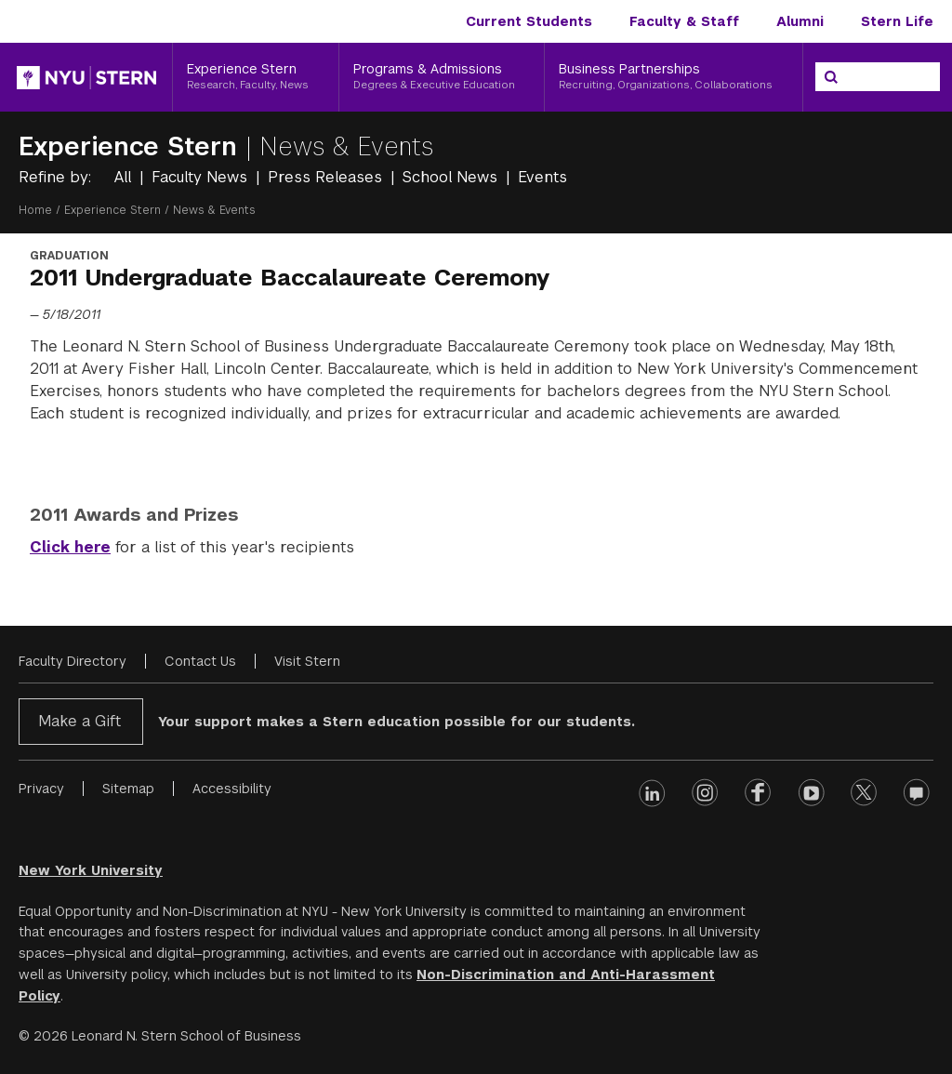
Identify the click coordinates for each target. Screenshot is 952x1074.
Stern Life (897, 21)
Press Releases (327, 177)
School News (452, 177)
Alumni (800, 21)
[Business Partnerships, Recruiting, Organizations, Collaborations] (673, 77)
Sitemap (128, 788)
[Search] (831, 77)
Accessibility (231, 788)
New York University (91, 870)
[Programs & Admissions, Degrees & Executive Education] (442, 77)
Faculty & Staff (684, 21)
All (125, 177)
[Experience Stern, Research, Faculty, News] (255, 77)
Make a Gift (79, 721)
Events (542, 177)
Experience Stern (132, 146)
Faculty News (202, 177)
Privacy (41, 788)
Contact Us (200, 661)
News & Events (346, 146)
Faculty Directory (72, 661)
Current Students (529, 21)
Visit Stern (307, 661)
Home (35, 210)
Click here (70, 547)
